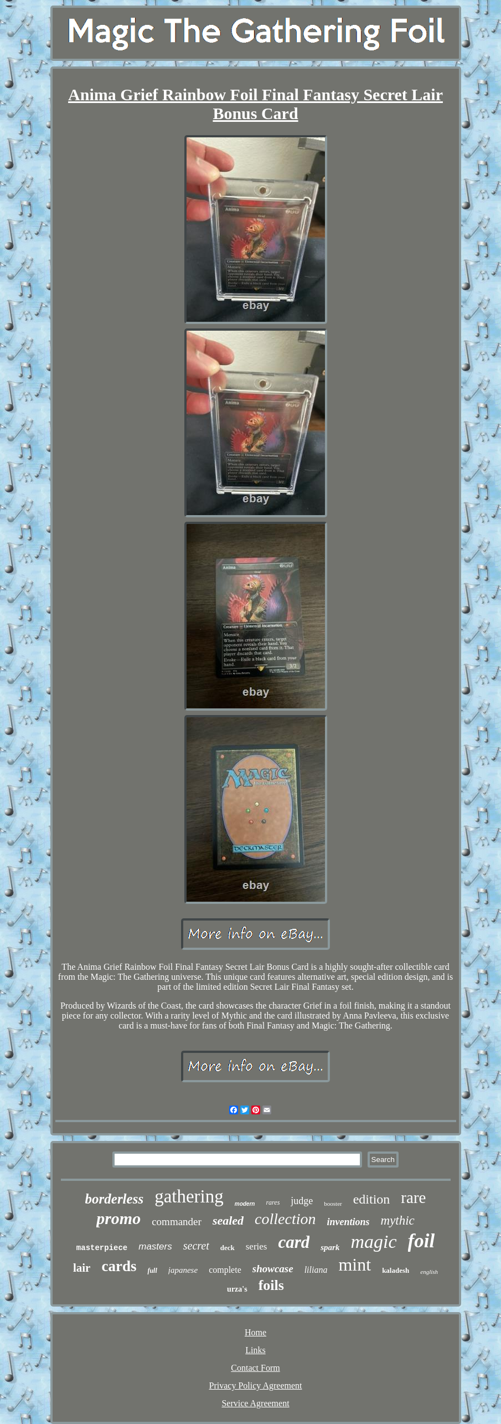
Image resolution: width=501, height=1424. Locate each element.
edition (371, 1199)
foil (421, 1241)
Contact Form (255, 1367)
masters (155, 1246)
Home (255, 1332)
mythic (398, 1220)
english (429, 1271)
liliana (316, 1269)
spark (330, 1247)
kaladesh (395, 1270)
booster (333, 1203)
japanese (183, 1270)
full (152, 1270)
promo (118, 1218)
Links (255, 1350)
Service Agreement (255, 1403)
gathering (189, 1196)
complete (225, 1269)
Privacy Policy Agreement (255, 1385)
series (256, 1246)
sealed (228, 1220)
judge (302, 1200)
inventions (348, 1221)
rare (413, 1197)
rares (273, 1202)
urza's (237, 1289)
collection (285, 1218)
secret (196, 1246)
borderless (114, 1198)
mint (354, 1264)
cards (118, 1266)
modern (245, 1204)
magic (373, 1241)
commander (177, 1221)
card (293, 1242)
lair (82, 1267)
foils (271, 1285)
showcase (272, 1268)
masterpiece (101, 1247)
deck (227, 1247)
